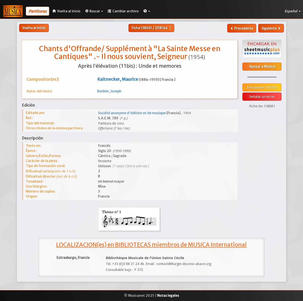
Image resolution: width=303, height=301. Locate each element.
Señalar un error (262, 96)
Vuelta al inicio (34, 28)
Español (293, 11)
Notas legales (168, 295)
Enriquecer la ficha (262, 87)
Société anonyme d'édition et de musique (132, 113)
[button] (146, 11)
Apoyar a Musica (262, 66)
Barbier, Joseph (109, 91)
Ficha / (152, 28)
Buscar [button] (94, 11)
